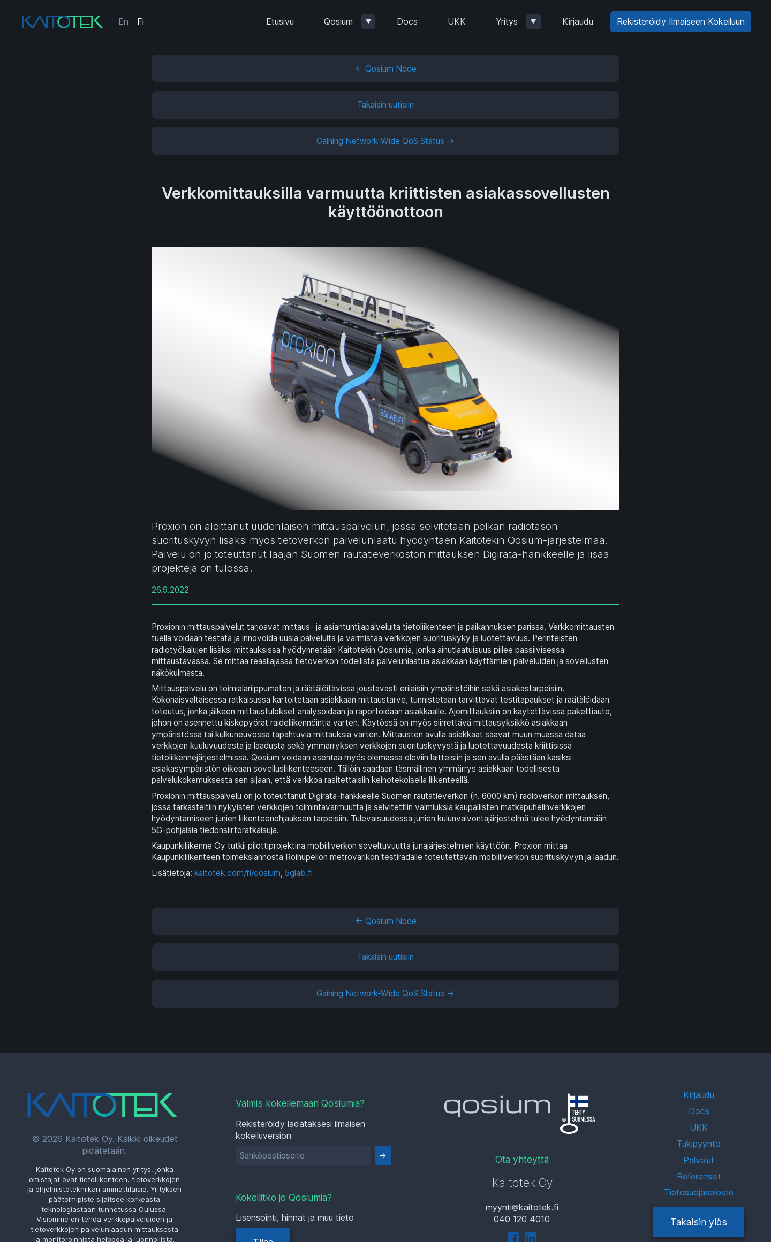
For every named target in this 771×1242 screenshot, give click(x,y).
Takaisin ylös (698, 1222)
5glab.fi (299, 873)
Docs (407, 21)
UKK (457, 21)
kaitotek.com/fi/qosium (237, 873)
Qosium (338, 21)
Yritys (507, 21)
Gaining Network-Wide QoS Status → (385, 141)
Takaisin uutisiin (385, 105)
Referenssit (699, 1176)
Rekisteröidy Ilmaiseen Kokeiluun (681, 21)
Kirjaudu (577, 21)
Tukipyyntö (699, 1143)
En (123, 21)
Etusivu (280, 21)
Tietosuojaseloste (699, 1192)
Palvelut (698, 1160)
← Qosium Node (386, 69)
